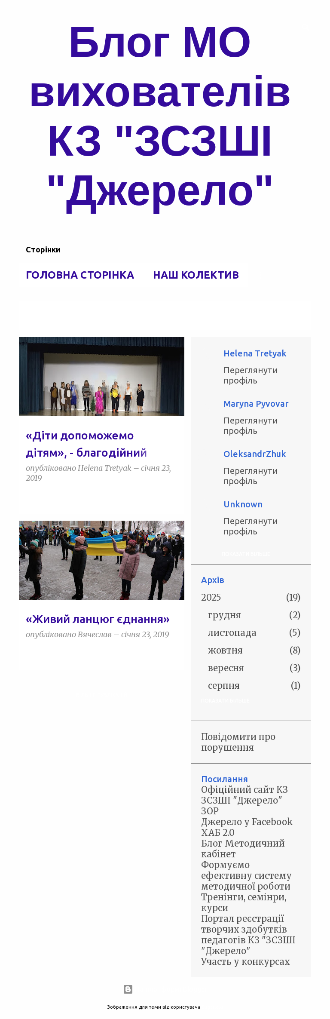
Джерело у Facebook (247, 821)
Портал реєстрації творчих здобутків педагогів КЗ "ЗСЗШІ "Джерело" (248, 934)
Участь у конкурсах (245, 961)
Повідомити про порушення (238, 742)
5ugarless (212, 1007)
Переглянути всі (48, 322)
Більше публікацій (101, 695)
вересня (226, 668)
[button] (172, 497)
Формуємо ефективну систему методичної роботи (246, 875)
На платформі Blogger (165, 989)
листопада (232, 632)
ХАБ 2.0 (218, 832)
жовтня (225, 650)
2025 (211, 597)
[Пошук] (306, 27)
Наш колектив (196, 275)
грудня (224, 615)
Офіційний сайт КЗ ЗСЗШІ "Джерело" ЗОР (244, 800)
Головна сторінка (80, 275)
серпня (224, 685)
